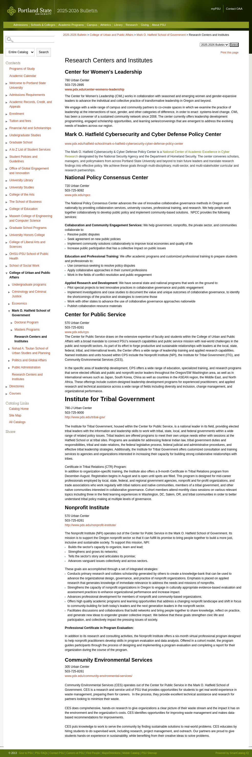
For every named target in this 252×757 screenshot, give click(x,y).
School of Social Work (24, 265)
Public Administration (26, 367)
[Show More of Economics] (9, 304)
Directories (16, 386)
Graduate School (20, 142)
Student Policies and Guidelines (23, 159)
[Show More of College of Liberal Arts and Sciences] (7, 243)
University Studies (21, 187)
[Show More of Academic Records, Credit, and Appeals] (7, 102)
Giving (145, 24)
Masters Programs (27, 329)
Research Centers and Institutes (31, 339)
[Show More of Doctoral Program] (12, 323)
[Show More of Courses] (7, 394)
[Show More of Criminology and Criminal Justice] (9, 292)
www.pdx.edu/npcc (78, 195)
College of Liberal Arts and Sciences (27, 244)
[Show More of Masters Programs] (12, 330)
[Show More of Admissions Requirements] (7, 95)
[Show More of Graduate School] (7, 143)
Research (132, 24)
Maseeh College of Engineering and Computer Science (30, 218)
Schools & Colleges (43, 24)
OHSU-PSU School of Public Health (29, 256)
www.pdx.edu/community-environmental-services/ (98, 676)
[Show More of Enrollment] (7, 114)
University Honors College (27, 235)
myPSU (216, 8)
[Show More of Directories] (7, 387)
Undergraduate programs (29, 284)
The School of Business (25, 202)
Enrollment (16, 114)
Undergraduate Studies (25, 135)
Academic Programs (71, 24)
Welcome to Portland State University (27, 85)
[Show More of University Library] (7, 181)
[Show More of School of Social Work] (7, 266)
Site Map (15, 415)
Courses (15, 393)
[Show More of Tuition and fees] (7, 121)
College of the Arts (22, 194)
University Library (21, 180)
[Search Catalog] (30, 39)
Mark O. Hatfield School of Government (31, 313)
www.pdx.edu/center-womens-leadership (94, 89)
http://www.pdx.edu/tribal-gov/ (85, 417)
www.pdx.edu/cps (77, 332)
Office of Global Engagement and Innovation (29, 171)
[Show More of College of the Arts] (7, 195)
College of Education (23, 209)
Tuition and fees (20, 121)
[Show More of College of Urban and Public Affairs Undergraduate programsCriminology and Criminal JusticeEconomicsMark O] (7, 273)
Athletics (105, 24)
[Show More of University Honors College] (7, 235)
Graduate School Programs (28, 228)
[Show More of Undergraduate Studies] (7, 136)
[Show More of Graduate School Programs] (7, 228)
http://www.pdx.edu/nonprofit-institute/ (90, 525)
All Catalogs (17, 422)
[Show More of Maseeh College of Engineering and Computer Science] (7, 217)
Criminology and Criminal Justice (29, 294)
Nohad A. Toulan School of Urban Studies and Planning (31, 351)
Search (44, 52)
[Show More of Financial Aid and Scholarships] (7, 129)
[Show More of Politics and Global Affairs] (9, 361)
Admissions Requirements (27, 95)
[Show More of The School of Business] (7, 202)
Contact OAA (234, 8)
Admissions (21, 24)
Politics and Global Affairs (29, 360)
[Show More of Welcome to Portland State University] (7, 84)
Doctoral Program (27, 322)
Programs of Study (22, 69)
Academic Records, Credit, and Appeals (30, 104)
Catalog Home (19, 409)
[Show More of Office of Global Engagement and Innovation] (7, 169)
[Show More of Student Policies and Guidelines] (7, 157)
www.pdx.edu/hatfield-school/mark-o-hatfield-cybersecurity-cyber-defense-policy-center (124, 143)
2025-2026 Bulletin (75, 34)
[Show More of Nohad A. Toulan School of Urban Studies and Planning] (9, 349)
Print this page (229, 52)
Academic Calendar (22, 76)
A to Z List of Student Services (30, 149)
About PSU (159, 24)
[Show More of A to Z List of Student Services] (7, 150)
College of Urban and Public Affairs (29, 275)
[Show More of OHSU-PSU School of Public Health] (7, 254)
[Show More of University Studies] (7, 188)
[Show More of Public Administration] (9, 368)
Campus (92, 24)
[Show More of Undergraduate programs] (9, 285)
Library (118, 24)
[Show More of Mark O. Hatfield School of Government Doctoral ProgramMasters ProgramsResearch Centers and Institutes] (9, 311)
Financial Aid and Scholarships (30, 128)
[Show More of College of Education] (7, 209)
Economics (19, 303)
